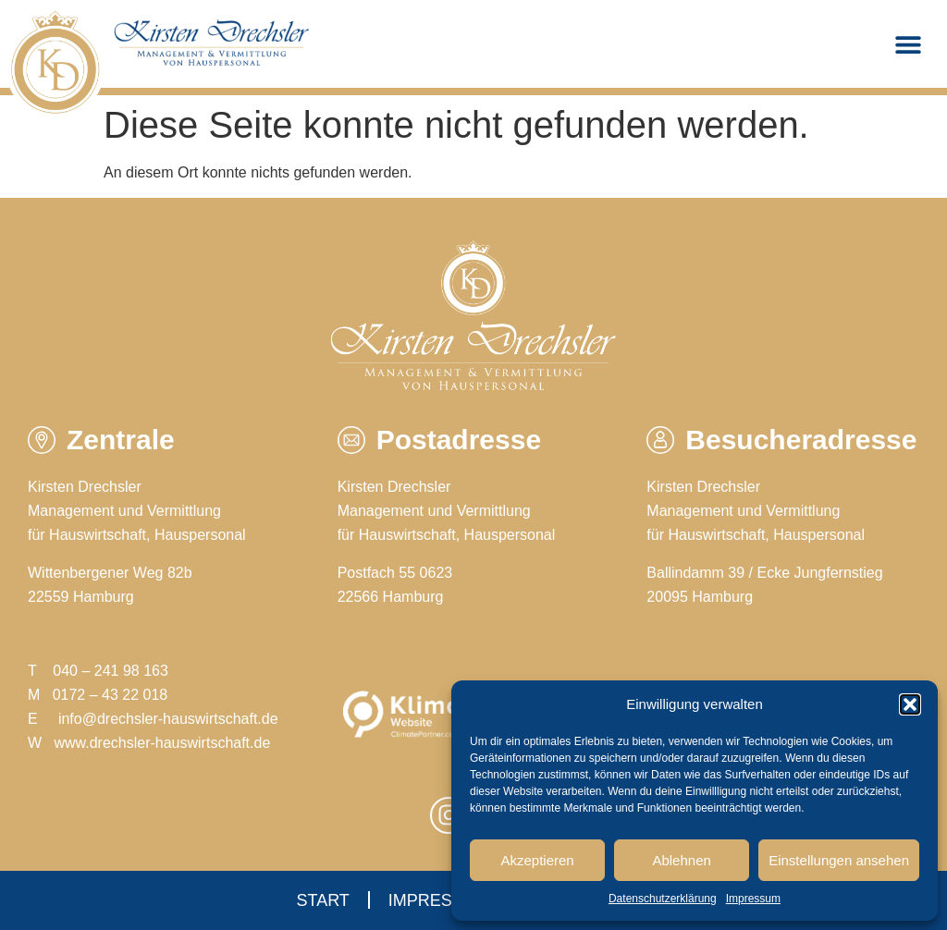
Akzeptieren (536, 860)
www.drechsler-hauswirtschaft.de (162, 743)
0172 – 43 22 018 (110, 695)
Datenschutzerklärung (663, 898)
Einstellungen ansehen (839, 860)
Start (322, 900)
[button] (910, 704)
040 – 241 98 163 (110, 671)
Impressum (753, 898)
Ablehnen (681, 860)
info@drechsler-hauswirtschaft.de (168, 719)
